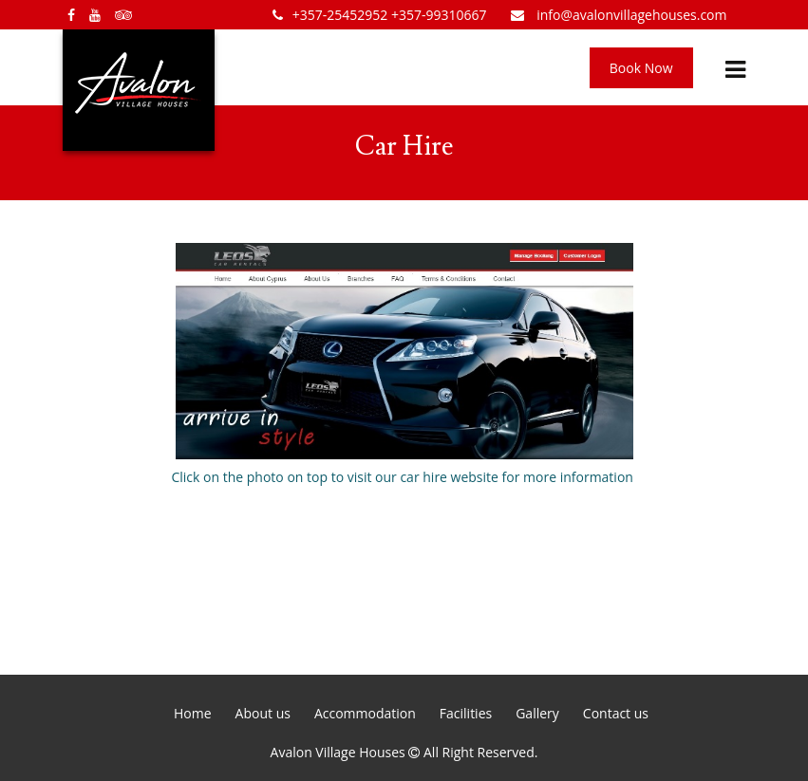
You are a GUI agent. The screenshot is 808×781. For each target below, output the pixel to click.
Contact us (615, 713)
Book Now (641, 68)
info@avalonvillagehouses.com (619, 15)
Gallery (537, 713)
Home (193, 713)
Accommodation (365, 713)
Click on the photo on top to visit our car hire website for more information (403, 364)
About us (263, 713)
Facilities (466, 713)
